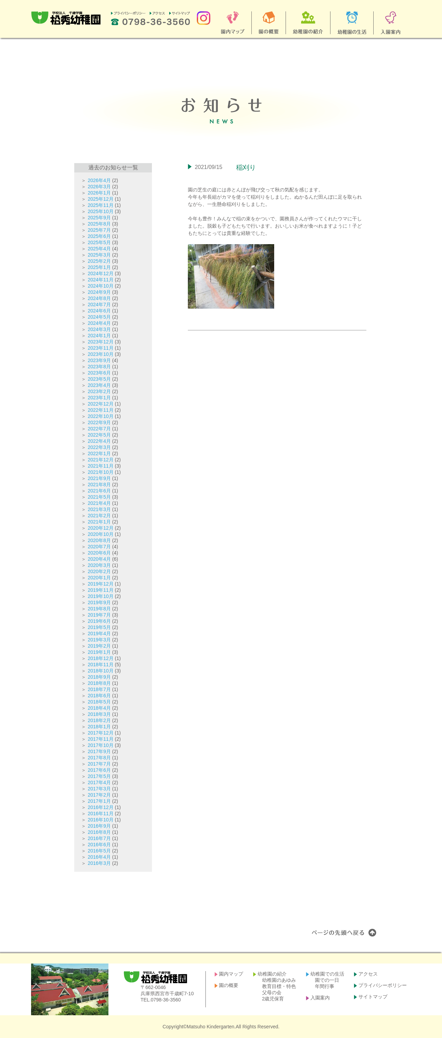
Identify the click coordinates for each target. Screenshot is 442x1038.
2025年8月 (99, 224)
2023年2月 (99, 391)
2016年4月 (99, 857)
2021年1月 (99, 522)
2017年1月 (99, 801)
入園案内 (320, 997)
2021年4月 (99, 503)
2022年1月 (99, 453)
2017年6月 (99, 770)
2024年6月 (99, 310)
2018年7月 (99, 689)
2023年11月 (101, 348)
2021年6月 (99, 490)
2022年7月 (99, 428)
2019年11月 (101, 590)
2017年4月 (99, 782)
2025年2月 (99, 261)
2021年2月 (99, 515)
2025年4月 (99, 248)
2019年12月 (101, 584)
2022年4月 (99, 441)
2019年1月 (99, 652)
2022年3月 (99, 447)
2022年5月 (99, 435)
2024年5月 (99, 317)
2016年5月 (99, 851)
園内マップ (231, 974)
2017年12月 (101, 733)
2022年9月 (99, 422)
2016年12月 (101, 807)
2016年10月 (101, 819)
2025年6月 (99, 236)
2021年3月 (99, 509)
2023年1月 (99, 397)
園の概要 (228, 985)
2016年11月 (101, 813)
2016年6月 (99, 844)
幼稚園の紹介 (272, 974)
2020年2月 (99, 571)
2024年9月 (99, 292)
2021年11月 (101, 466)
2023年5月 (99, 379)
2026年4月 (99, 180)
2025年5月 (99, 242)
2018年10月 (101, 670)
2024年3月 (99, 329)
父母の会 (271, 992)
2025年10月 (101, 211)
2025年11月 (101, 205)
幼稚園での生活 (327, 974)
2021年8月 (99, 484)
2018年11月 (101, 664)
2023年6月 (99, 373)
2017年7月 (99, 764)
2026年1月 (99, 193)
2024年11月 (101, 279)
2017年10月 (101, 745)
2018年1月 (99, 726)
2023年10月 (101, 354)
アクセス (368, 974)
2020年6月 (99, 553)
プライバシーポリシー (382, 985)
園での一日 (327, 980)
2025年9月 (99, 217)
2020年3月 (99, 565)
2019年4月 (99, 633)
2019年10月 (101, 596)
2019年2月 (99, 646)
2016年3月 (99, 863)
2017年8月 (99, 757)
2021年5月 (99, 497)
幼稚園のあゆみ (279, 980)
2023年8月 (99, 366)
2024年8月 (99, 298)
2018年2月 (99, 720)
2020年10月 (101, 534)
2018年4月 (99, 708)
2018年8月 (99, 683)
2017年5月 (99, 776)
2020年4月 (99, 559)
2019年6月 (99, 621)
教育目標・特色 (279, 986)
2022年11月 (101, 410)
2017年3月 (99, 788)
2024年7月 (99, 304)
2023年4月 (99, 385)
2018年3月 (99, 714)
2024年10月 (101, 286)
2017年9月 (99, 751)
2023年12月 (101, 342)
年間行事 (324, 986)
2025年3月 (99, 255)
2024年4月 (99, 323)
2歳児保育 (273, 998)
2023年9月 (99, 360)
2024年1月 (99, 335)
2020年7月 (99, 546)
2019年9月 (99, 602)
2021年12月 (101, 459)
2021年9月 (99, 478)
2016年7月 (99, 838)
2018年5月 (99, 702)
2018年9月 (99, 677)
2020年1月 (99, 577)
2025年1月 (99, 267)
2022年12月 (101, 404)
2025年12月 (101, 199)
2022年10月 (101, 416)
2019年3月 (99, 639)
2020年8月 (99, 540)
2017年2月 (99, 795)
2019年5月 (99, 627)
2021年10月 (101, 472)
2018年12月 (101, 658)
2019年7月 (99, 615)
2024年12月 (101, 273)
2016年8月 (99, 832)
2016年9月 (99, 826)
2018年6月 (99, 695)
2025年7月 (99, 230)
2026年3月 (99, 186)
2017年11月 (101, 739)
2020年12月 (101, 528)
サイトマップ (372, 996)
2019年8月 (99, 608)
